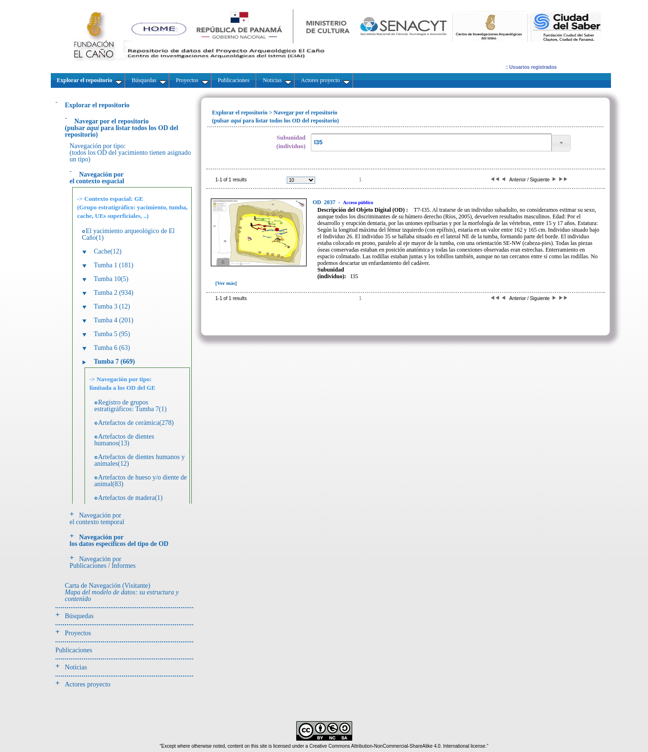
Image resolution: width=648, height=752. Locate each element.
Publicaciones (74, 650)
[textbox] (431, 142)
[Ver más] (226, 283)
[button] (561, 143)
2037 (325, 202)
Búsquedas (79, 616)
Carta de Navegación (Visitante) (122, 592)
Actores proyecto (88, 684)
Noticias (76, 667)
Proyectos (78, 633)
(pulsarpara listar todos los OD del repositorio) (121, 128)
